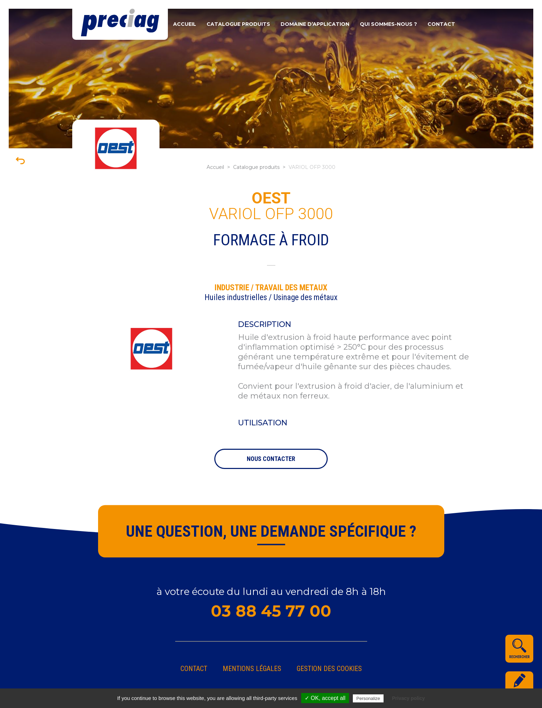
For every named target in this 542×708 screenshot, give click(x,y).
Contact (441, 24)
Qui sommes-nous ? (388, 24)
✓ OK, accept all (325, 698)
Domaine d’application (315, 24)
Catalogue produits (238, 24)
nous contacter (271, 458)
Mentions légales (252, 668)
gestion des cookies (329, 668)
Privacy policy (408, 698)
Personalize (368, 698)
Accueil (184, 24)
